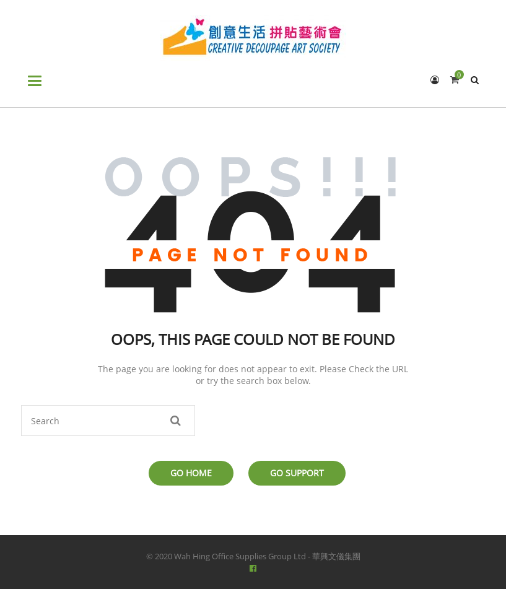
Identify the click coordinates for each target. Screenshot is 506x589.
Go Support (297, 473)
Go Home (191, 473)
